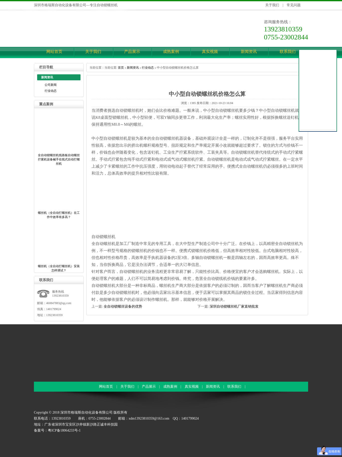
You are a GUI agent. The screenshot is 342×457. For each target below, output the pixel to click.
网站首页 (54, 51)
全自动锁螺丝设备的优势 (123, 306)
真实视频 (210, 51)
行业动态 (51, 91)
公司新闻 (51, 85)
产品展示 (132, 51)
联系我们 (288, 51)
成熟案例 (171, 51)
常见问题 (294, 5)
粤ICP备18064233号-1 (64, 430)
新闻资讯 (249, 51)
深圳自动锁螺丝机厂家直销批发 (234, 306)
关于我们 (272, 5)
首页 (121, 67)
